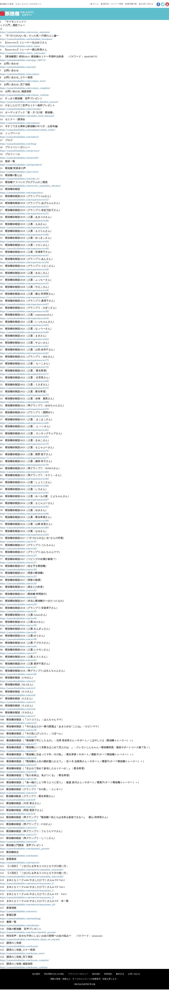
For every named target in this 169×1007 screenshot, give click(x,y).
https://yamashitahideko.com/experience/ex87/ (24, 499)
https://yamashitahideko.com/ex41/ (18, 667)
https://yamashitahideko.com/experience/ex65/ (24, 325)
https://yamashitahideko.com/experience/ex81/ (24, 436)
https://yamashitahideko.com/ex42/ (18, 632)
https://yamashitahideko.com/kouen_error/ (22, 953)
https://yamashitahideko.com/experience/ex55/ (24, 283)
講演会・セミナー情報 (113, 4)
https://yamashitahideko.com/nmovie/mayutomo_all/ (28, 904)
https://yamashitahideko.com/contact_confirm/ (24, 95)
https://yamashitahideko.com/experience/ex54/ (24, 276)
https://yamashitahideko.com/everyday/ (21, 108)
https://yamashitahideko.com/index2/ (19, 136)
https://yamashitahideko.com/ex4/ (18, 813)
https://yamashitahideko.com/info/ (18, 67)
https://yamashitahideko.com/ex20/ (18, 771)
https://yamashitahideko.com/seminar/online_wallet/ (27, 129)
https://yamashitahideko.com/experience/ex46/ (24, 220)
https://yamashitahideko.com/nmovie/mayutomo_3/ (27, 897)
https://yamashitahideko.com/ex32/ (18, 576)
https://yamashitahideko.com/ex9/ (18, 799)
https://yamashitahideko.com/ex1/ (18, 702)
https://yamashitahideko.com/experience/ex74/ (24, 409)
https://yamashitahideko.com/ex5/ (18, 681)
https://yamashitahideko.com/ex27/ (18, 562)
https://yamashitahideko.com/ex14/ (18, 820)
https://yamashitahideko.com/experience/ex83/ (24, 471)
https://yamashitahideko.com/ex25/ (18, 555)
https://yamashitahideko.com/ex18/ (18, 778)
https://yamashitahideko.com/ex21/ (18, 750)
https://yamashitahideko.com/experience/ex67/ (24, 304)
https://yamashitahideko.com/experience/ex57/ (24, 297)
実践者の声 (127, 22)
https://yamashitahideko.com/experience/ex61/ (24, 346)
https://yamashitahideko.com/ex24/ (18, 758)
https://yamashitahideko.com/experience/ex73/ (24, 395)
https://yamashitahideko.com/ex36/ (18, 674)
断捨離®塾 (132, 4)
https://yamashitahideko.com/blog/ (18, 143)
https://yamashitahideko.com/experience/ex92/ (24, 506)
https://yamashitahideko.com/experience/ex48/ (24, 234)
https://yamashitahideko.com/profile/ (19, 157)
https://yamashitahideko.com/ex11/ (18, 827)
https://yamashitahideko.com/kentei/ (19, 855)
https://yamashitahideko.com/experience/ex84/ (24, 478)
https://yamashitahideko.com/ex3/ (18, 806)
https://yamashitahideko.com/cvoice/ (19, 171)
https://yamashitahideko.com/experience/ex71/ (24, 374)
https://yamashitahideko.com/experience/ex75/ (24, 360)
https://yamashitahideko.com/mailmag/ (20, 918)
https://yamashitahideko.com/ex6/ (18, 709)
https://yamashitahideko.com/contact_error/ (23, 81)
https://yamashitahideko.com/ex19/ (18, 736)
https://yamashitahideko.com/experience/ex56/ (24, 290)
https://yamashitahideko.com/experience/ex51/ (24, 213)
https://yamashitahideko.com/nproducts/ (21, 164)
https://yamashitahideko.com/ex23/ (18, 785)
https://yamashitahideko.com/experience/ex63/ (24, 339)
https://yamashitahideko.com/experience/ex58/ (24, 269)
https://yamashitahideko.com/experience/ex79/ (24, 443)
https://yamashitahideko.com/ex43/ (18, 660)
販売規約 (96, 974)
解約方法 (120, 974)
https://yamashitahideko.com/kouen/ (19, 946)
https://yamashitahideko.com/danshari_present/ (25, 848)
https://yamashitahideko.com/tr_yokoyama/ (23, 53)
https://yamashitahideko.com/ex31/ (18, 541)
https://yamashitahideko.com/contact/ (19, 74)
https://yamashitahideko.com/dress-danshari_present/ (28, 932)
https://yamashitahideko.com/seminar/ (20, 122)
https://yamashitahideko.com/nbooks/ (19, 925)
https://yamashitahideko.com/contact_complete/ (25, 88)
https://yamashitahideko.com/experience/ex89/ (24, 527)
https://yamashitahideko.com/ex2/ (18, 688)
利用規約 (108, 974)
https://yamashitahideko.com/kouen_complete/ (24, 960)
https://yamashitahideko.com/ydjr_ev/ (20, 178)
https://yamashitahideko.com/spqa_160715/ (23, 60)
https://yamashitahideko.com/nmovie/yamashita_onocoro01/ (32, 869)
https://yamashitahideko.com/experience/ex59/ (24, 262)
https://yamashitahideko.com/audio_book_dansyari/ (27, 115)
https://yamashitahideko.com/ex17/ (18, 744)
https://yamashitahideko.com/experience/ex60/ (24, 332)
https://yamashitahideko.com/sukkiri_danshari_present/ (29, 101)
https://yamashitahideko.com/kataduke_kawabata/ (26, 39)
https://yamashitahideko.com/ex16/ (18, 730)
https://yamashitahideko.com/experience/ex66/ (24, 311)
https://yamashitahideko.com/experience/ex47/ (24, 255)
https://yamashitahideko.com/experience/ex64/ (24, 318)
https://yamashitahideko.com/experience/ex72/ (24, 388)
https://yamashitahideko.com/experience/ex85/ (24, 415)
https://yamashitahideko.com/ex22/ (18, 764)
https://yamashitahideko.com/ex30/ (18, 569)
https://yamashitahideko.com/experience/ (21, 192)
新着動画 (64, 22)
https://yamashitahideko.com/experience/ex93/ (24, 534)
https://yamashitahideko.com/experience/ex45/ (24, 227)
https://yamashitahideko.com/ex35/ (18, 611)
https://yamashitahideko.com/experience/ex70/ (24, 367)
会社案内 (36, 974)
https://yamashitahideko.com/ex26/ (18, 548)
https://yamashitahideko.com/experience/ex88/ (24, 513)
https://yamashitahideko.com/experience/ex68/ (24, 402)
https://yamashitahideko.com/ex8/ (18, 695)
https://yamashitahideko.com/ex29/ (18, 604)
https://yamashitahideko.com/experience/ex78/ (24, 464)
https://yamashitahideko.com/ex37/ (18, 653)
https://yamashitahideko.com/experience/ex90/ (24, 520)
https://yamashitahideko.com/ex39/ (18, 625)
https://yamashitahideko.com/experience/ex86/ (24, 485)
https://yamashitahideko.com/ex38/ (18, 639)
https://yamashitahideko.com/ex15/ (18, 723)
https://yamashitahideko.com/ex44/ (18, 646)
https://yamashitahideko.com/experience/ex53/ (24, 206)
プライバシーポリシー (78, 974)
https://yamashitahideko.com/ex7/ (18, 716)
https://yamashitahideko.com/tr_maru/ (20, 46)
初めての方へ (34, 22)
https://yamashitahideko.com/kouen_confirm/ (24, 967)
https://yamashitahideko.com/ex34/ (18, 583)
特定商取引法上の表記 (54, 974)
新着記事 (51, 22)
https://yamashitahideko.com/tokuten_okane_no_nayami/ (30, 939)
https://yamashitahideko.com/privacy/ (20, 150)
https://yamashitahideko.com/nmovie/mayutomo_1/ (27, 890)
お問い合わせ (147, 4)
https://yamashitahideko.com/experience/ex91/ (24, 492)
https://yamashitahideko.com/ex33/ (18, 590)
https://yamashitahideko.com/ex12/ (18, 834)
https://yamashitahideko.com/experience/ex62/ (24, 353)
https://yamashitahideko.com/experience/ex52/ (24, 199)
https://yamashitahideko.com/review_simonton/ (25, 32)
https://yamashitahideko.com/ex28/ (18, 597)
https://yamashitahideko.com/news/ (18, 911)
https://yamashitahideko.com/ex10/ (18, 841)
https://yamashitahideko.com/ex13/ (18, 792)
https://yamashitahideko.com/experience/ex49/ (24, 248)
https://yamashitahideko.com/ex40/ (18, 618)
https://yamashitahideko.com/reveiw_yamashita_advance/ (30, 185)
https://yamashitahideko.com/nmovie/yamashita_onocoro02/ (32, 876)
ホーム (96, 4)
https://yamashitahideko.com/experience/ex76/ (24, 450)
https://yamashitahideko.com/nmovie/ (20, 862)
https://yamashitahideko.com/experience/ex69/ (24, 381)
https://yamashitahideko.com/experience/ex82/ (24, 429)
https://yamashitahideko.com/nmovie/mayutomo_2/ (27, 883)
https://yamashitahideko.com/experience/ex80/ (24, 423)
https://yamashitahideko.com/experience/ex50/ (24, 241)
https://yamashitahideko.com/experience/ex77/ (24, 457)
